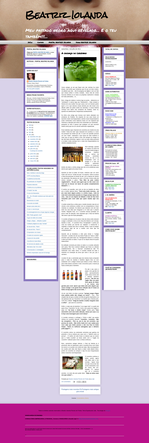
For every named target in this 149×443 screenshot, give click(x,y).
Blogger (108, 410)
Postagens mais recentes (70, 389)
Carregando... (30, 64)
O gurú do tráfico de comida (34, 218)
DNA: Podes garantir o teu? (34, 215)
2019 (30, 125)
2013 (30, 130)
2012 (30, 132)
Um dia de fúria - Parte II (33, 229)
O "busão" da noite (32, 190)
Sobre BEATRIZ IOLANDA (86, 42)
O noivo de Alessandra (33, 193)
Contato (40, 42)
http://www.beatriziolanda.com (88, 419)
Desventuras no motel (33, 200)
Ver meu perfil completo (33, 88)
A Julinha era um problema (34, 187)
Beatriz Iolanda (66, 15)
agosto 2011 (33, 146)
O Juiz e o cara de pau (33, 209)
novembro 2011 (34, 139)
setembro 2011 (34, 144)
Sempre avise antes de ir (33, 206)
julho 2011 (33, 148)
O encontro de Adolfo (32, 203)
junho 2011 (33, 154)
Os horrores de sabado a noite (35, 244)
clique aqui (111, 85)
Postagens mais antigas (90, 389)
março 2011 (33, 161)
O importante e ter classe (33, 232)
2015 (30, 127)
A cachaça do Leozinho (74, 53)
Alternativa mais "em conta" (34, 247)
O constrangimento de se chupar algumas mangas (40, 212)
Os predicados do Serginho (34, 181)
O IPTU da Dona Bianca (33, 176)
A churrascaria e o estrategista (35, 250)
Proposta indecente (32, 184)
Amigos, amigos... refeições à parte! (36, 221)
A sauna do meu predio (33, 238)
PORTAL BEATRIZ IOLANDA (60, 42)
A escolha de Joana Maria (34, 241)
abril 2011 (33, 158)
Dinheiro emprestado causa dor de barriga (38, 252)
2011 (30, 134)
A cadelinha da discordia (33, 179)
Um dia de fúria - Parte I (33, 226)
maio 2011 (33, 156)
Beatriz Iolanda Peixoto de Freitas (38, 81)
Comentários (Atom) (83, 398)
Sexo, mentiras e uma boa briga (35, 173)
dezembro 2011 (34, 136)
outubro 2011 (34, 141)
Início (30, 42)
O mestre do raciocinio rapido (35, 235)
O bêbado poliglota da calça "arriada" (37, 223)
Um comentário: (66, 381)
